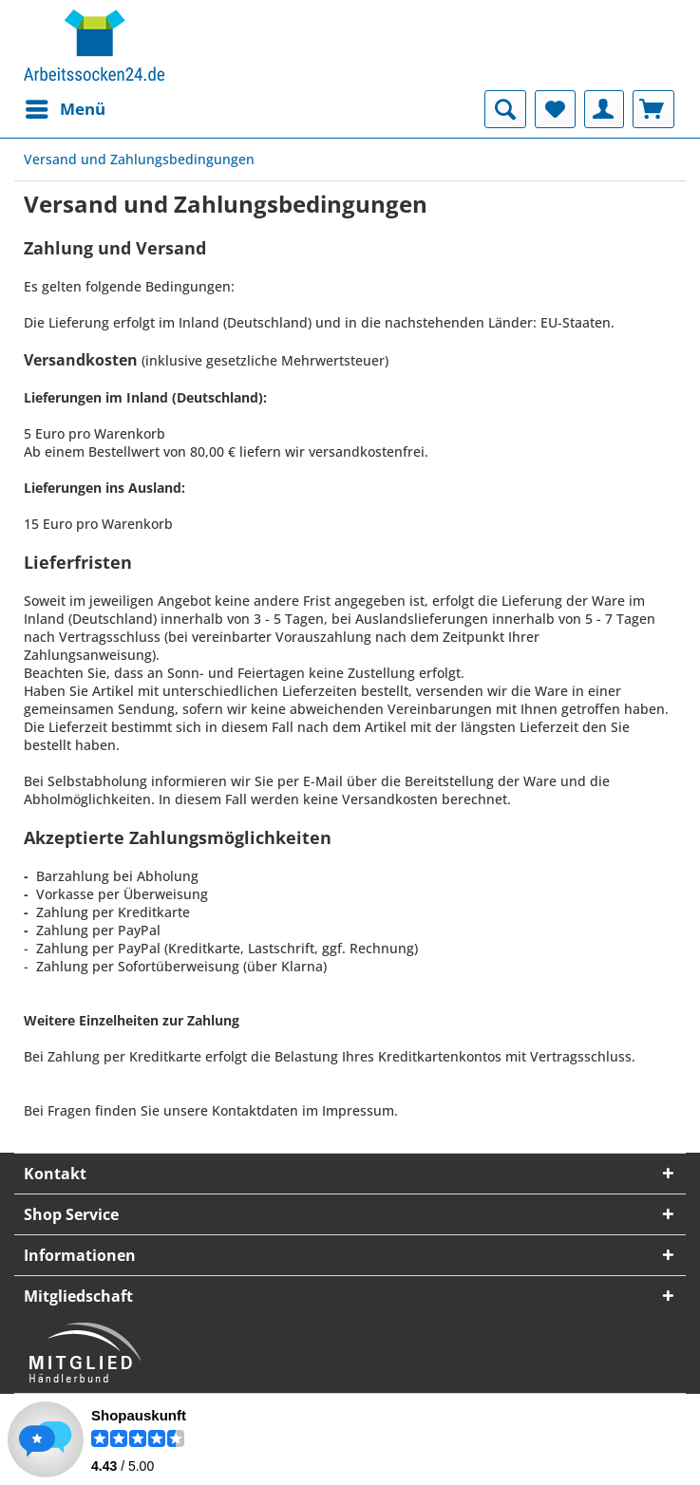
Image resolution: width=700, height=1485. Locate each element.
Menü (65, 107)
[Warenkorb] (653, 109)
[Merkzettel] (555, 109)
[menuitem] (64, 109)
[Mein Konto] (604, 109)
